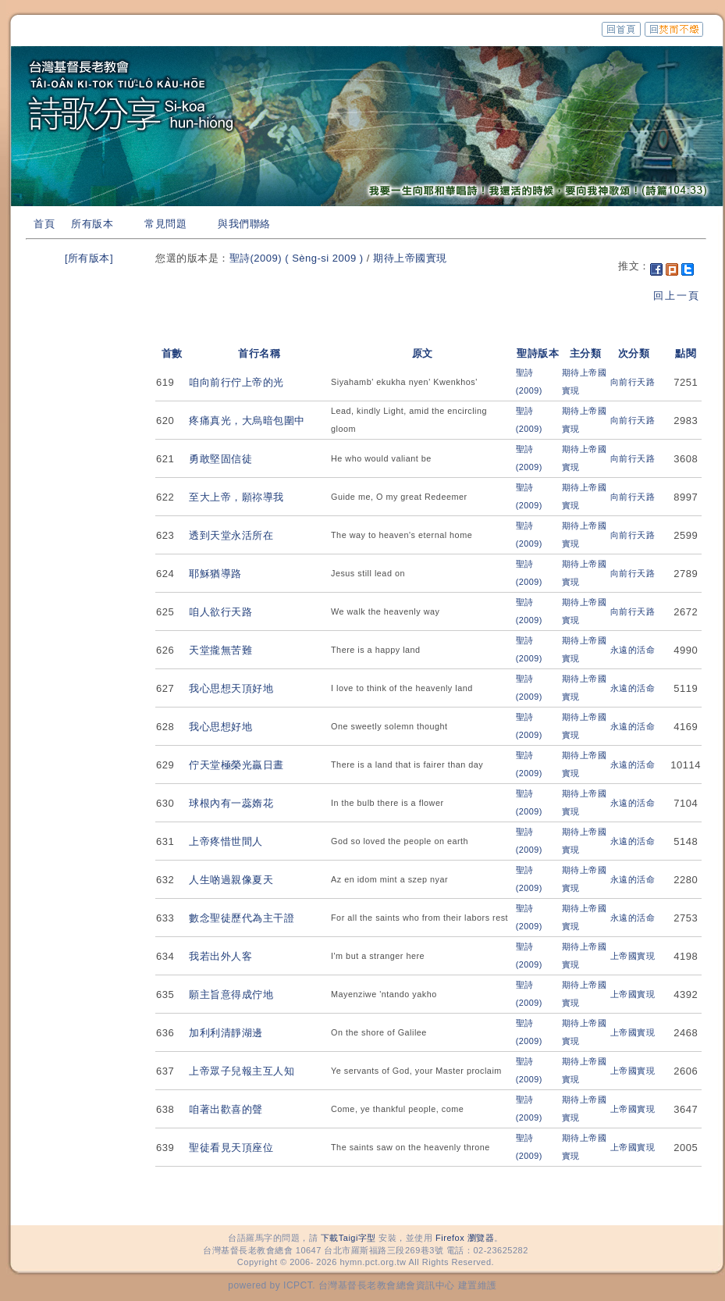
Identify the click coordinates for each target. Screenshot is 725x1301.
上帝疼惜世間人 (226, 841)
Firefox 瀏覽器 (464, 1237)
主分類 (586, 353)
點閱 (685, 353)
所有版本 (92, 224)
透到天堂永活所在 (231, 535)
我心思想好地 (220, 726)
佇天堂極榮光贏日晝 (236, 765)
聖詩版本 (538, 353)
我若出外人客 (220, 956)
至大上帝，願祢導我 (236, 497)
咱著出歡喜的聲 (226, 1109)
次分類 (634, 353)
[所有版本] (89, 258)
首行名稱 (259, 353)
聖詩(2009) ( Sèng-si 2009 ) (296, 258)
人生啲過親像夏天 (231, 880)
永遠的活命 (633, 649)
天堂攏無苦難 (220, 650)
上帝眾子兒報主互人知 (241, 1071)
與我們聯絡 (244, 224)
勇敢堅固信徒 (220, 459)
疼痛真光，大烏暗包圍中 (247, 420)
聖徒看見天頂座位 (231, 1147)
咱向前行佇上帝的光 (236, 382)
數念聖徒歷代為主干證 (241, 918)
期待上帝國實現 (410, 258)
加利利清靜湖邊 (226, 1033)
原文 (422, 353)
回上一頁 (676, 295)
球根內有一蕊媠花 (231, 803)
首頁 (44, 224)
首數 (172, 353)
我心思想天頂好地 (231, 688)
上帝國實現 (633, 956)
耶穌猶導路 (215, 573)
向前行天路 (633, 382)
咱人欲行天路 (220, 612)
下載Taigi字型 (348, 1237)
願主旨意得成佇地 (231, 994)
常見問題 (165, 224)
